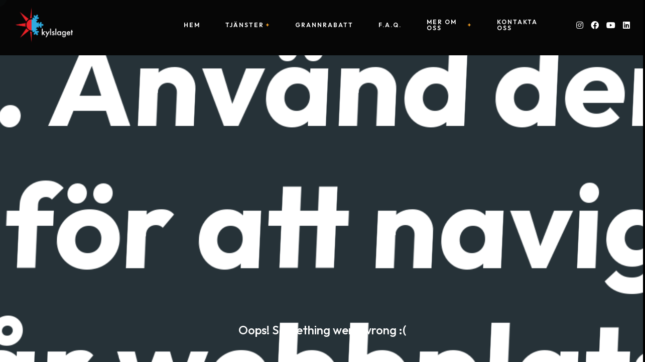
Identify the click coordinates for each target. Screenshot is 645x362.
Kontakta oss (517, 25)
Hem (192, 25)
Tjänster (244, 25)
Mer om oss (442, 25)
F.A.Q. (390, 25)
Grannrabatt (324, 25)
